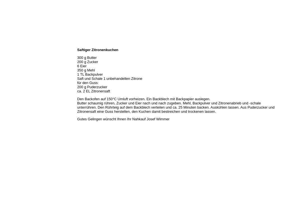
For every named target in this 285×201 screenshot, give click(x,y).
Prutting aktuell (13, 99)
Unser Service (12, 68)
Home (6, 44)
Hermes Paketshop (16, 74)
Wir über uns (11, 50)
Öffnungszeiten (13, 56)
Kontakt (7, 87)
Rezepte (8, 81)
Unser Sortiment (14, 62)
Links (6, 93)
